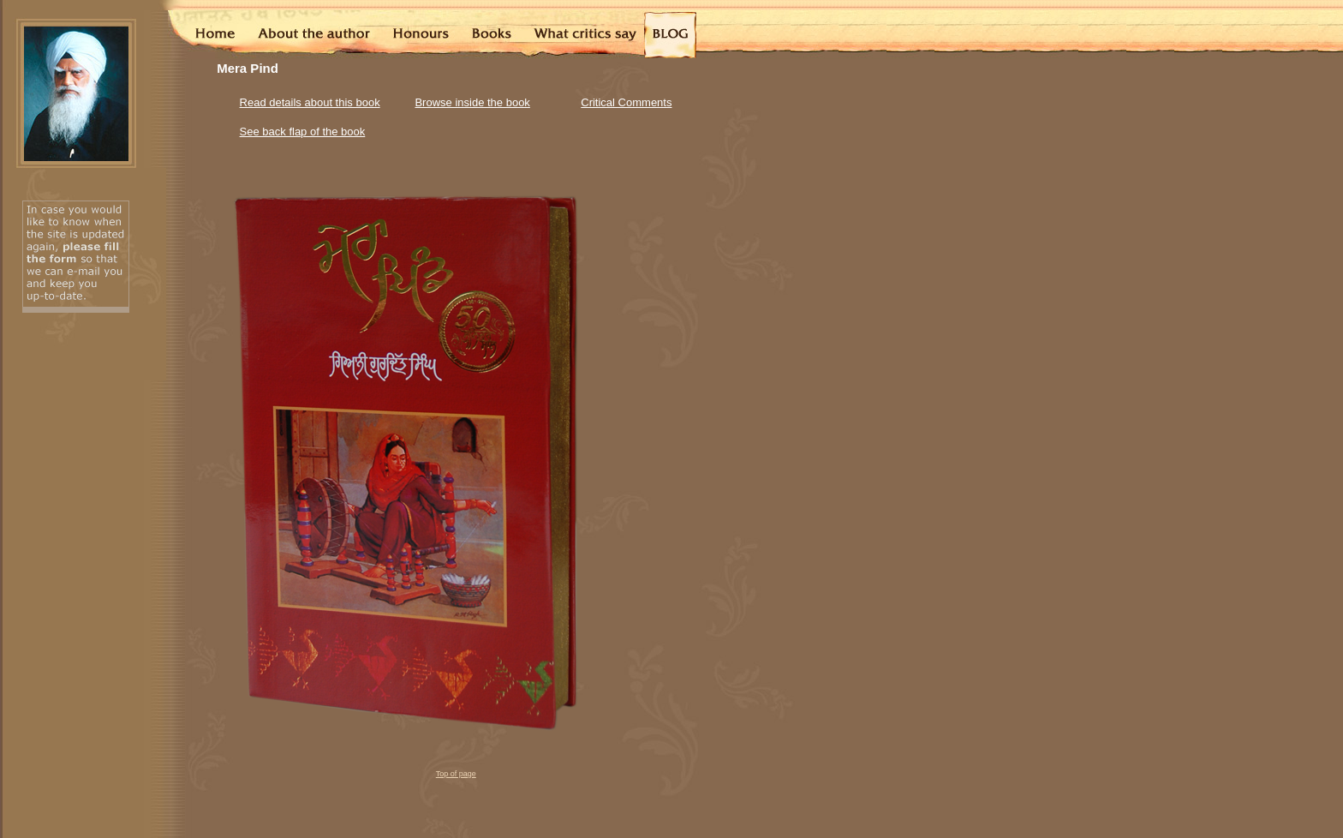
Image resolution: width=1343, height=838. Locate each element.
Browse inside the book (472, 102)
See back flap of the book (303, 131)
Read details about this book (310, 102)
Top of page (456, 773)
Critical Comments (626, 102)
